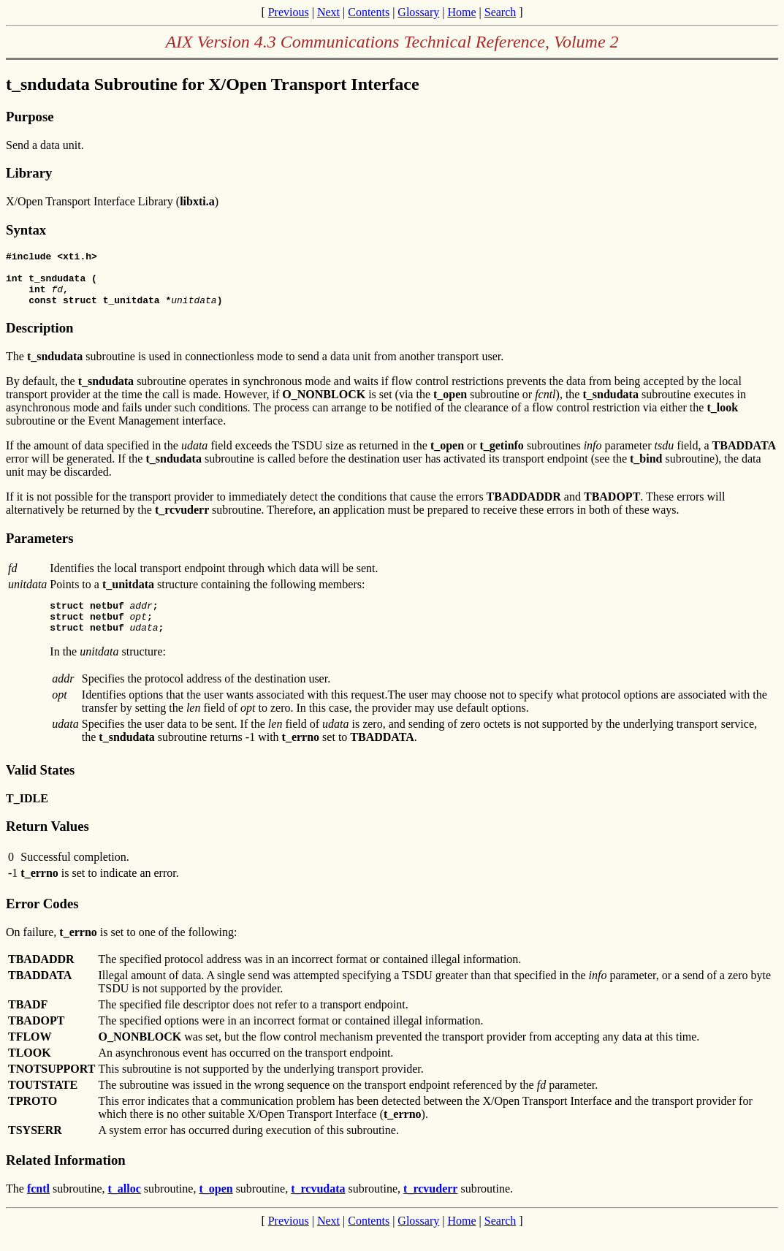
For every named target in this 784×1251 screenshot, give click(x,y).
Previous (288, 12)
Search (500, 12)
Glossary (418, 12)
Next (328, 12)
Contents (368, 12)
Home (461, 12)
